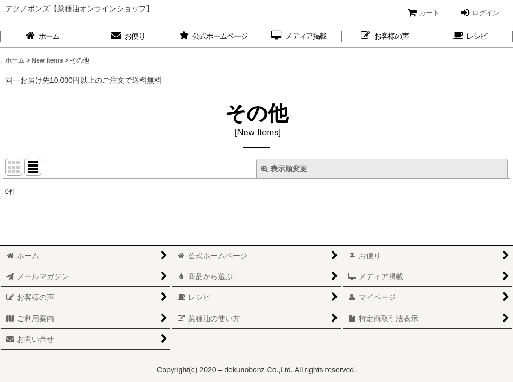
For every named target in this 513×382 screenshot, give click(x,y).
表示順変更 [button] (284, 168)
